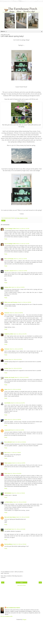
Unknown (6, 312)
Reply (5, 239)
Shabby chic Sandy (9, 377)
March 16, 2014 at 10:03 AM (19, 442)
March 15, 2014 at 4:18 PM (17, 430)
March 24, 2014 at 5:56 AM (18, 493)
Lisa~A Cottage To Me (10, 228)
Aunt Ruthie (7, 403)
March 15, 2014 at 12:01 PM (18, 403)
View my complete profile (6, 616)
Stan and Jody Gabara (10, 517)
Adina (5, 389)
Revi (5, 452)
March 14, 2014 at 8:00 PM (16, 349)
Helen (5, 419)
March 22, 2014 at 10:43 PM (14, 473)
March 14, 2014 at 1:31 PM (22, 228)
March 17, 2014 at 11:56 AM (14, 452)
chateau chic (7, 287)
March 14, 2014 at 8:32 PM (15, 359)
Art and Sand (7, 529)
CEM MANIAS (7, 493)
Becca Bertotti (8, 442)
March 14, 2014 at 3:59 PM (16, 312)
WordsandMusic (8, 544)
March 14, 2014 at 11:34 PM (21, 377)
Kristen (6, 359)
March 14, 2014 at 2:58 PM (17, 287)
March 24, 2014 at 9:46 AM (22, 517)
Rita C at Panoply (8, 258)
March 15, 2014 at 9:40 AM (14, 389)
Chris (5, 473)
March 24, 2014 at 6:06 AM (19, 502)
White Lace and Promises (11, 302)
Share (3, 220)
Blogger (24, 619)
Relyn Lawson (8, 463)
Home (21, 582)
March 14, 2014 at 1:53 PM (20, 258)
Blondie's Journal (8, 270)
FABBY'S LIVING (8, 334)
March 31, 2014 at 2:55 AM (19, 544)
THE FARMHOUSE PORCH (13, 607)
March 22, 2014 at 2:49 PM (18, 463)
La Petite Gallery (8, 502)
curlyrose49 (7, 430)
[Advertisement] (21, 4)
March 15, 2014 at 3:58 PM (14, 419)
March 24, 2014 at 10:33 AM (18, 529)
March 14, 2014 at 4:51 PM (19, 334)
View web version (21, 585)
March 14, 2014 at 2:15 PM (20, 270)
